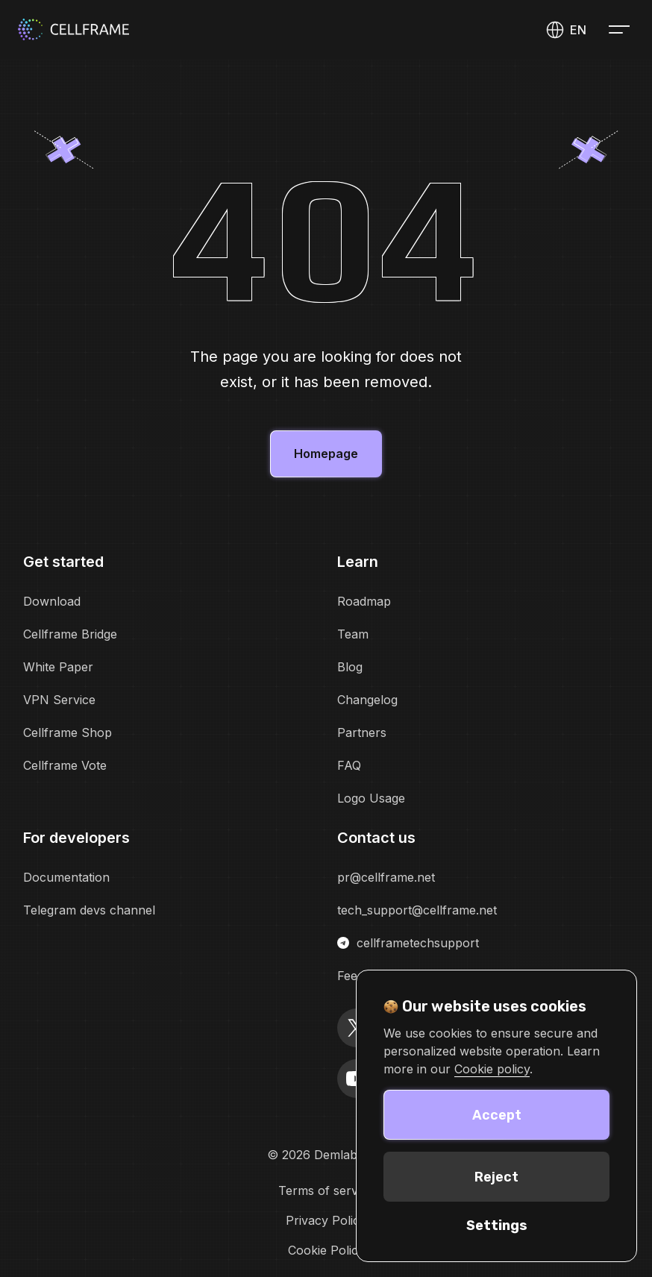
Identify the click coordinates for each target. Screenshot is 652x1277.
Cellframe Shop (67, 732)
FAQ (349, 765)
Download (52, 601)
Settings (496, 1225)
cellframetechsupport (408, 942)
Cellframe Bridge (70, 634)
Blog (350, 666)
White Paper (58, 666)
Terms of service (326, 1190)
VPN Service (59, 699)
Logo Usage (371, 798)
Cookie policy (492, 1068)
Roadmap (364, 601)
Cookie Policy (326, 1250)
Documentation (66, 877)
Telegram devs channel (89, 910)
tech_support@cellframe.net (417, 910)
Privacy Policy (326, 1220)
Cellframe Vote (65, 765)
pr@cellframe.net (386, 877)
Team (353, 634)
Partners (361, 732)
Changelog (367, 699)
